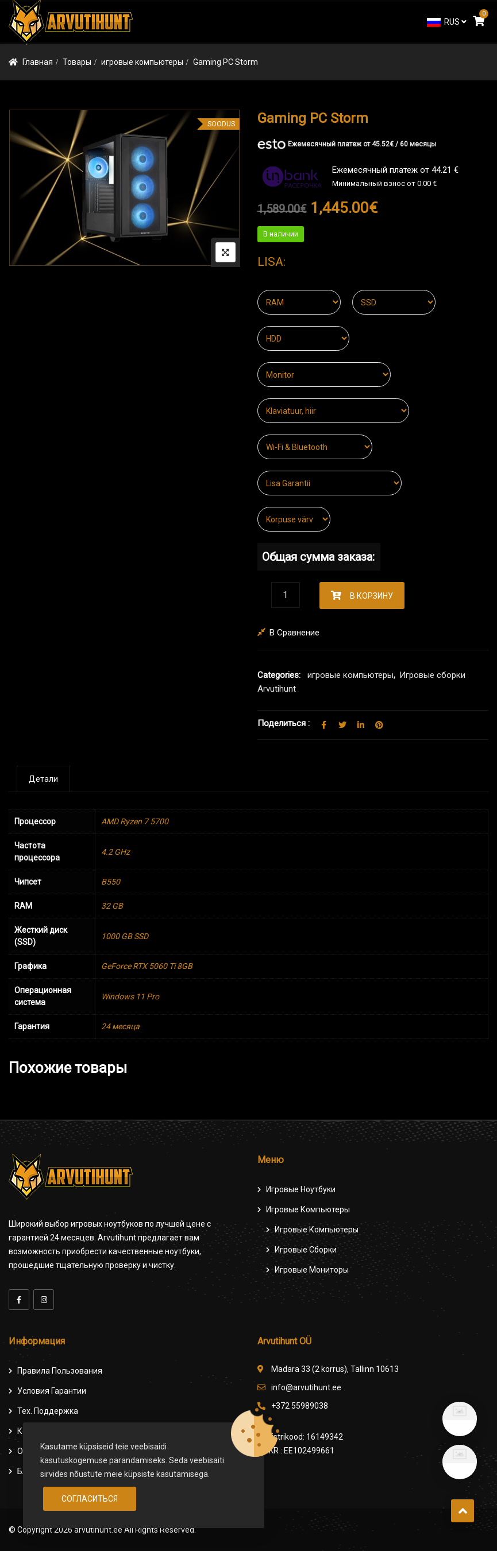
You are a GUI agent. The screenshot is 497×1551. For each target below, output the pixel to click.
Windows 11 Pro (130, 996)
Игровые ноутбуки (301, 1189)
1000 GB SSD (124, 936)
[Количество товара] (285, 595)
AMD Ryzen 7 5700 (134, 821)
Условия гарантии (51, 1390)
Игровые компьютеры (308, 1209)
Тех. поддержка (47, 1411)
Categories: (278, 675)
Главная (37, 62)
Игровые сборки (306, 1249)
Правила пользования (59, 1370)
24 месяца (120, 1026)
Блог (26, 1471)
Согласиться (89, 1498)
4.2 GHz (115, 851)
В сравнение (294, 632)
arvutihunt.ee (98, 1529)
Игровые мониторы (312, 1269)
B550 (110, 881)
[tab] (43, 779)
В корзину (371, 595)
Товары (77, 62)
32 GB (112, 905)
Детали (43, 779)
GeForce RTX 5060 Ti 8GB (146, 966)
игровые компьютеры (142, 62)
